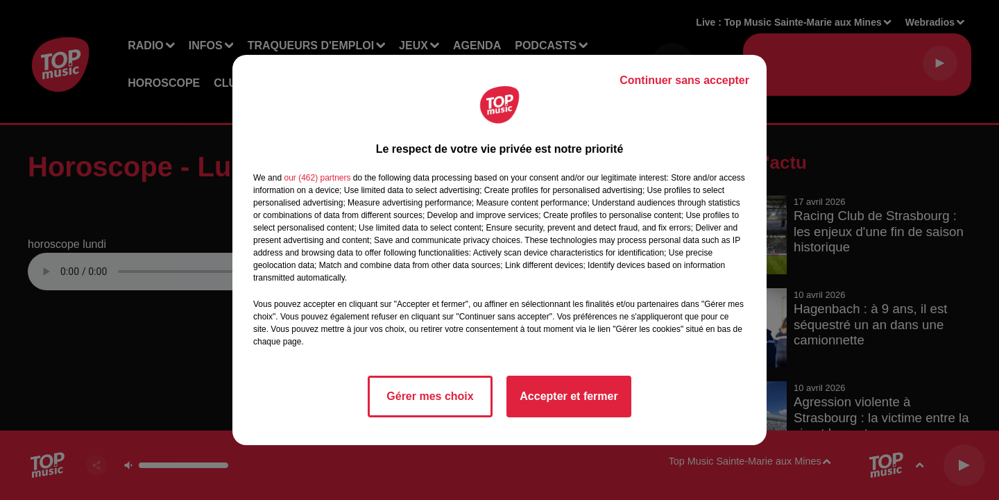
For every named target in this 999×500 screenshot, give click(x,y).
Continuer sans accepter (684, 80)
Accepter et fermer (568, 396)
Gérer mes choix (429, 396)
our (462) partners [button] (317, 178)
